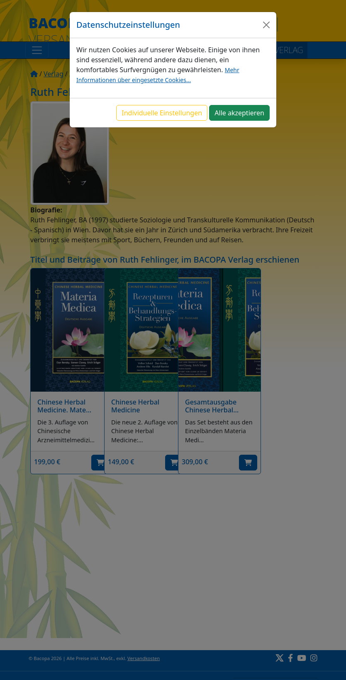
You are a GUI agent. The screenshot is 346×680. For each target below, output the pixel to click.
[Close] (266, 25)
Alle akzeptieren (239, 112)
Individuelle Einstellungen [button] (162, 112)
